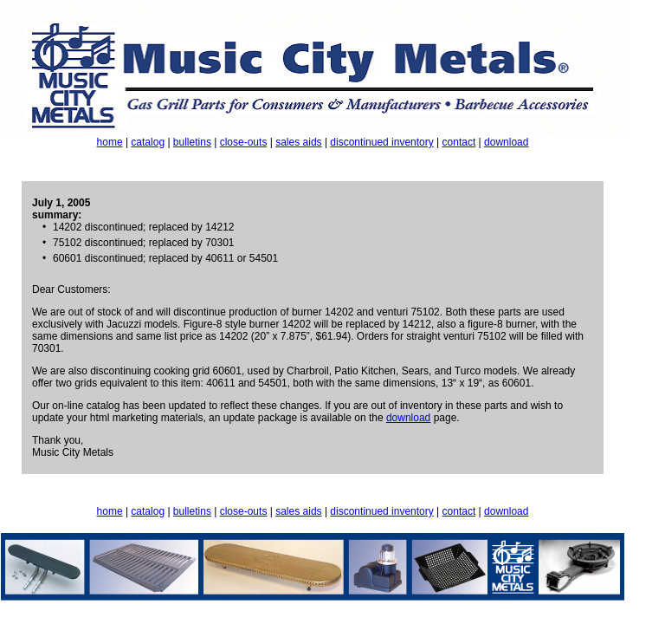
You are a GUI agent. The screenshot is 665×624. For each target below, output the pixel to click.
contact (459, 142)
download (506, 142)
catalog (148, 142)
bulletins (192, 142)
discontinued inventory (381, 142)
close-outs (244, 142)
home (110, 142)
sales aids (298, 142)
